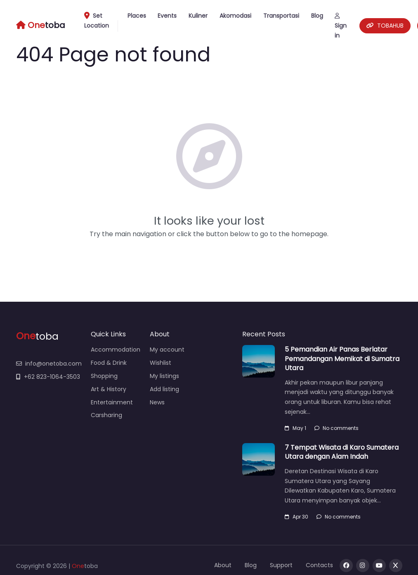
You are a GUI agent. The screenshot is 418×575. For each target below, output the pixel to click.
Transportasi (281, 16)
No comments (336, 428)
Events (167, 16)
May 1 (295, 428)
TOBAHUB (385, 25)
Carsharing (106, 415)
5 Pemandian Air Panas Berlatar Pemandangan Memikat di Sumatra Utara (342, 359)
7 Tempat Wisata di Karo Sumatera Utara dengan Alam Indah (342, 452)
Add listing (164, 389)
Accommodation (115, 349)
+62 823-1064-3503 (48, 377)
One (78, 566)
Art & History (108, 389)
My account (167, 349)
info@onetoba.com (49, 363)
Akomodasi (235, 16)
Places (137, 16)
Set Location (99, 22)
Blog (317, 16)
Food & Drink (109, 363)
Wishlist (160, 363)
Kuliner (198, 16)
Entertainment (112, 402)
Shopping (104, 376)
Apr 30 (296, 516)
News (157, 402)
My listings (164, 376)
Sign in (341, 26)
